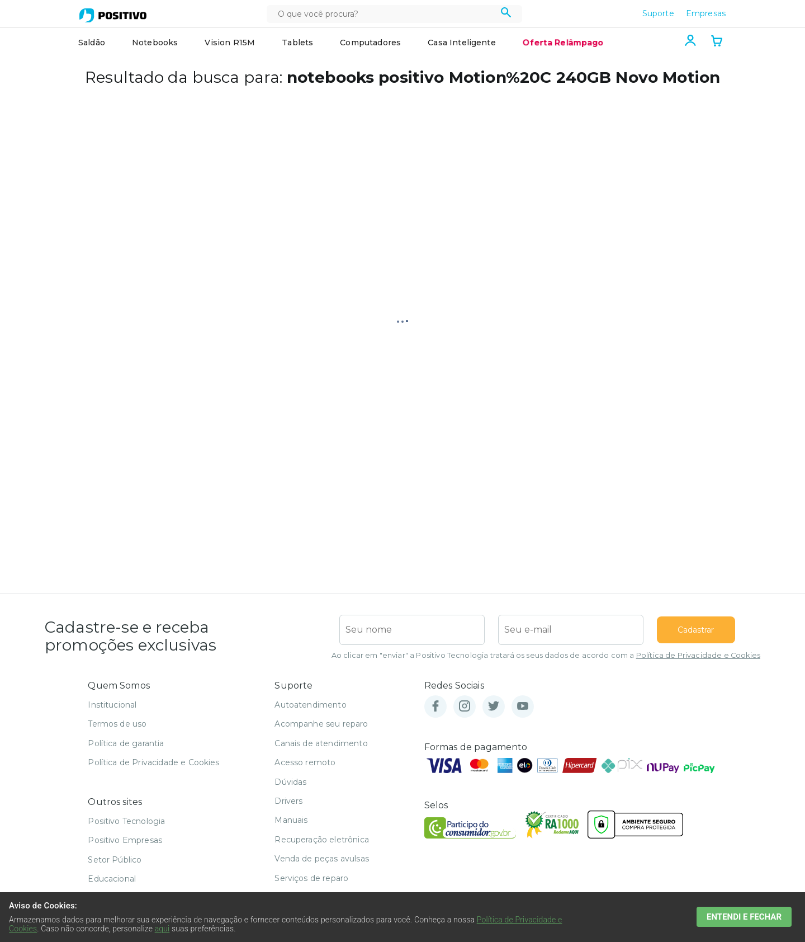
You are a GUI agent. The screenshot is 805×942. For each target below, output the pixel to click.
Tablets (297, 42)
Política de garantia (126, 743)
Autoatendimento (310, 705)
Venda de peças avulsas (321, 859)
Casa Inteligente (462, 42)
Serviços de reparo (311, 878)
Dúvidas (290, 782)
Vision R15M (230, 42)
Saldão (91, 42)
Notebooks (155, 42)
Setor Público (114, 860)
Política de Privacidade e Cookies (698, 655)
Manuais (290, 820)
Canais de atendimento (320, 743)
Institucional (112, 705)
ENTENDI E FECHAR (749, 916)
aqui (162, 928)
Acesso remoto (304, 762)
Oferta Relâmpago (563, 42)
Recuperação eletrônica (321, 840)
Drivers (288, 801)
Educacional (112, 879)
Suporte (658, 13)
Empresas (706, 13)
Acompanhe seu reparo (321, 724)
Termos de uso (117, 724)
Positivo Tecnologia (126, 821)
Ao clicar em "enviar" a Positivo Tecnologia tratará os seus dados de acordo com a (546, 655)
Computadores (370, 42)
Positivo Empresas (125, 840)
